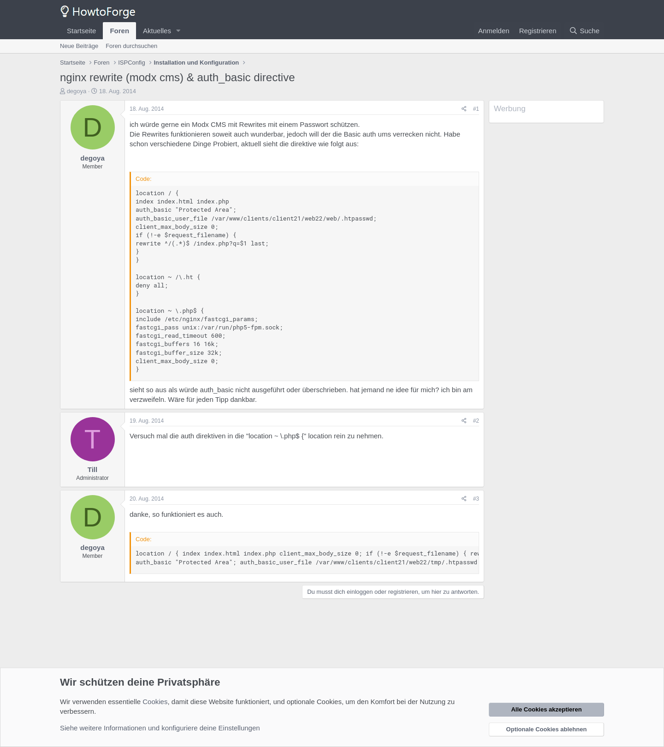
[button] (178, 30)
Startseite (81, 31)
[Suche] (584, 30)
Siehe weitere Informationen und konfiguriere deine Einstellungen (160, 728)
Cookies (154, 701)
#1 (476, 109)
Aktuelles (157, 31)
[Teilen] (464, 109)
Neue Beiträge (79, 45)
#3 (476, 499)
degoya (77, 91)
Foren (119, 31)
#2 (476, 421)
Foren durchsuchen (131, 45)
